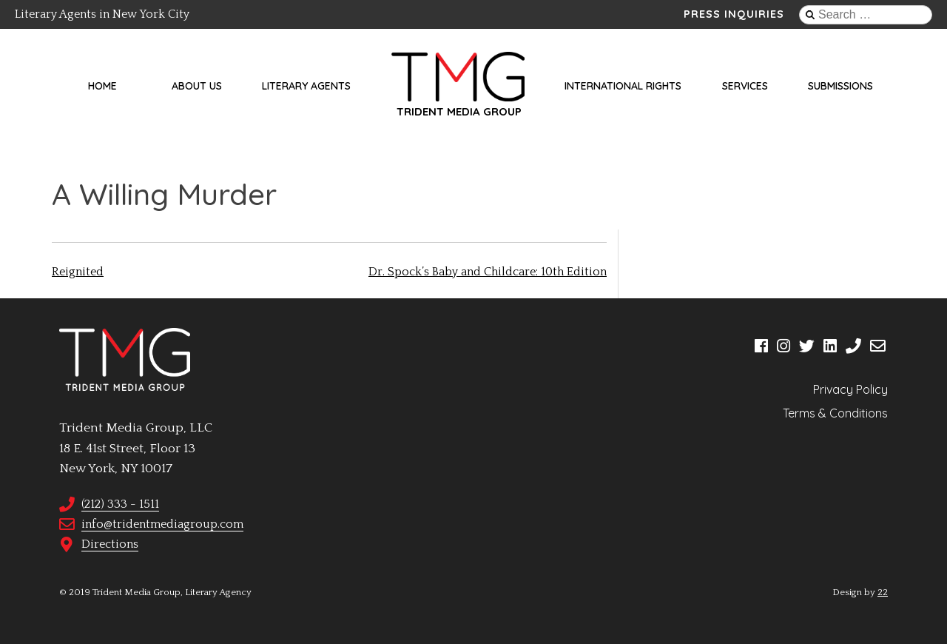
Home (102, 86)
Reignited (78, 271)
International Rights (623, 86)
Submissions (840, 86)
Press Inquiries (734, 14)
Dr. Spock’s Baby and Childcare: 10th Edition (487, 271)
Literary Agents (306, 86)
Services (745, 86)
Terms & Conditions (835, 413)
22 (882, 592)
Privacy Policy (850, 389)
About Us (197, 86)
